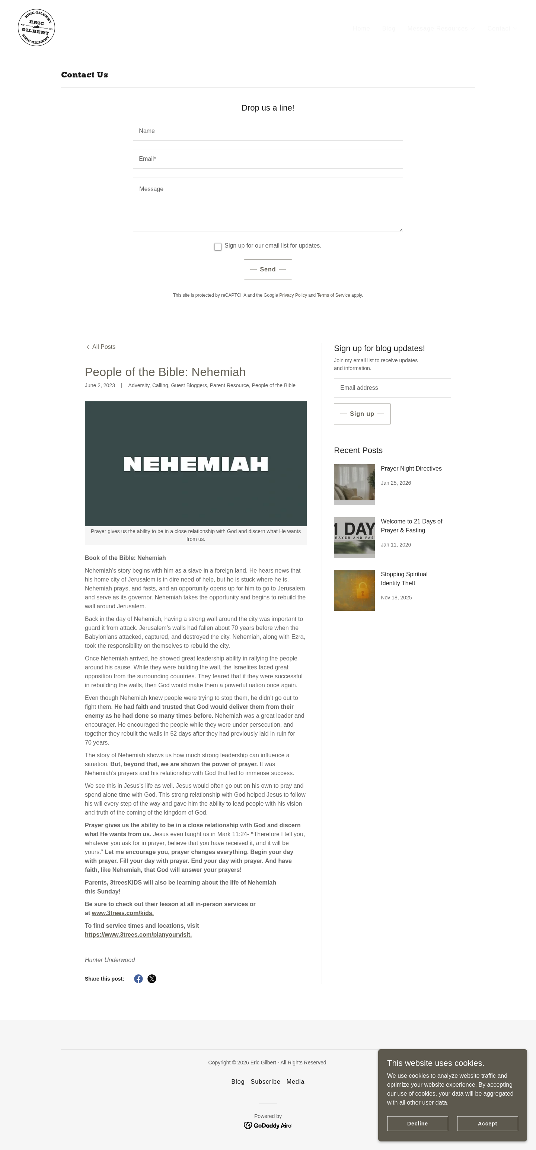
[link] (36, 26)
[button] (442, 27)
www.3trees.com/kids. (123, 913)
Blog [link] (389, 28)
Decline (417, 1123)
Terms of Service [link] (333, 295)
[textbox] (268, 131)
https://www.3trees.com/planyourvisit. (138, 934)
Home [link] (361, 28)
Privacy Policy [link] (293, 295)
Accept (487, 1123)
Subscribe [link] (266, 1082)
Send (268, 269)
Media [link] (296, 1082)
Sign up (362, 414)
